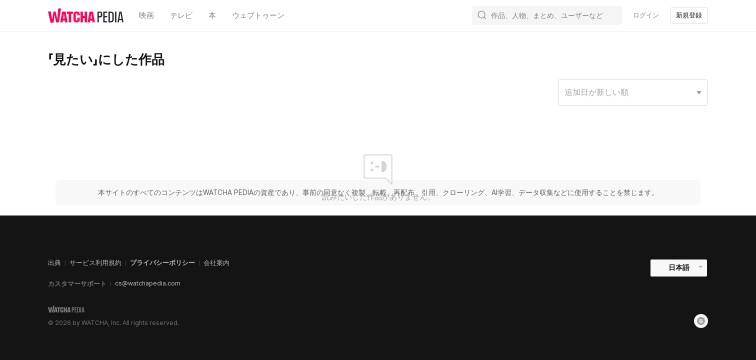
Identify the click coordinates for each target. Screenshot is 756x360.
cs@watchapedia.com (147, 283)
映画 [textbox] (146, 15)
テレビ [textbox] (181, 15)
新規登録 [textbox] (689, 15)
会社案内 (217, 262)
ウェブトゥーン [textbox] (258, 15)
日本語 (679, 268)
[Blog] (701, 321)
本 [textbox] (212, 15)
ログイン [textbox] (646, 15)
